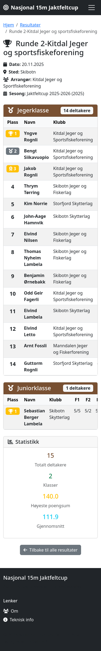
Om (10, 611)
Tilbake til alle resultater (50, 550)
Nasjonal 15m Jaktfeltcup (40, 7)
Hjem (8, 25)
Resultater (30, 25)
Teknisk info (18, 620)
